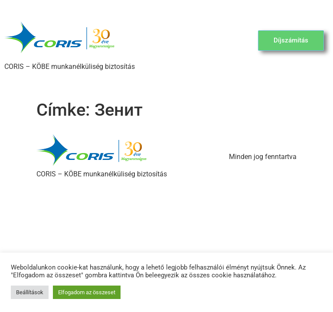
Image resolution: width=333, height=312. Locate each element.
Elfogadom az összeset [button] (86, 292)
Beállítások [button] (29, 292)
